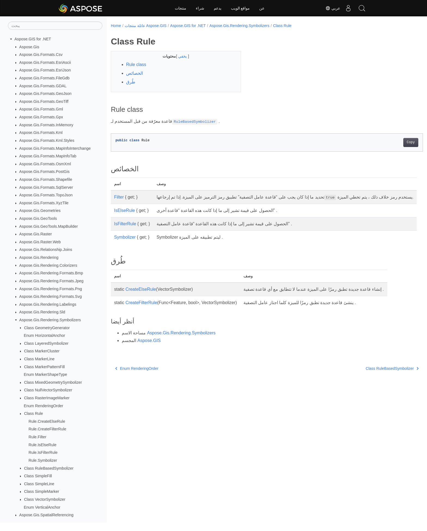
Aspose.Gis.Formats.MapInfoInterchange (55, 148)
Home (116, 25)
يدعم (217, 8)
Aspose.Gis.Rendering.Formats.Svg (50, 296)
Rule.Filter (38, 437)
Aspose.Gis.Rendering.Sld (42, 312)
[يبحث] (55, 26)
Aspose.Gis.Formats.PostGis (44, 171)
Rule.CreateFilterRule (47, 429)
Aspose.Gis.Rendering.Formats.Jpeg (51, 281)
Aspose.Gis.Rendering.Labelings (48, 304)
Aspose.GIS (148, 347)
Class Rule (33, 413)
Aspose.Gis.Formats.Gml (41, 109)
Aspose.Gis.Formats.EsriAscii (45, 62)
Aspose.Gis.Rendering (39, 257)
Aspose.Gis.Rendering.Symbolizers (50, 320)
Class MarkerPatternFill (44, 367)
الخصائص (134, 73)
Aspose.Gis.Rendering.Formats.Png (50, 289)
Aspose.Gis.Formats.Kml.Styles (46, 140)
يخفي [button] (179, 56)
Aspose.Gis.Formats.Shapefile (45, 179)
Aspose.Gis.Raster (35, 234)
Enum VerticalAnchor (42, 507)
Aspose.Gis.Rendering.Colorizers (48, 265)
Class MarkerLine (39, 359)
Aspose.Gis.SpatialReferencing (46, 515)
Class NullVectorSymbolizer (48, 390)
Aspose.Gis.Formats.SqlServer (46, 187)
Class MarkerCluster (41, 351)
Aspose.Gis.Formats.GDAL (43, 86)
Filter (119, 197)
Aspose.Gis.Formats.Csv (41, 54)
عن (261, 8)
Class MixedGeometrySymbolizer (53, 382)
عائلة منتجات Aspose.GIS (145, 25)
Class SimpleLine (39, 484)
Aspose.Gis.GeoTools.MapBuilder (48, 226)
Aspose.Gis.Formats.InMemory (46, 125)
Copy (389, 142)
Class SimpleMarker (41, 491)
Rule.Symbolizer (43, 460)
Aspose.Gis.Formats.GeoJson (45, 93)
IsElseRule (124, 217)
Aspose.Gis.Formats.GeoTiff (44, 101)
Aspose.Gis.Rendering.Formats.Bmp (51, 273)
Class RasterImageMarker (46, 398)
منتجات (180, 8)
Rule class (136, 64)
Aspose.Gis (29, 47)
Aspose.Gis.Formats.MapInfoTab (48, 156)
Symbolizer (125, 243)
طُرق (130, 82)
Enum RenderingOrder (43, 406)
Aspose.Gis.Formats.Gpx (41, 117)
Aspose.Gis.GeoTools (38, 218)
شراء (200, 8)
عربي (332, 8)
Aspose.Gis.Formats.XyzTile (44, 203)
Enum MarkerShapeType (45, 374)
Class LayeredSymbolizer (46, 343)
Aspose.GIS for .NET (32, 39)
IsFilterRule (125, 230)
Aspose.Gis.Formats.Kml (41, 132)
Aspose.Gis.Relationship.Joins (45, 249)
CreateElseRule (141, 295)
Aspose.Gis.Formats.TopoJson (46, 195)
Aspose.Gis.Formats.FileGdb (44, 78)
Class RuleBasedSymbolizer (49, 468)
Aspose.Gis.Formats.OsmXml (45, 164)
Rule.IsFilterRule (43, 452)
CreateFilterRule (141, 309)
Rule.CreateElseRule (47, 421)
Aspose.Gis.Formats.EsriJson (45, 70)
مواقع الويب (240, 8)
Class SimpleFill (38, 476)
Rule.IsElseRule (42, 445)
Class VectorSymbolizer (44, 499)
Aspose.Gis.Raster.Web (40, 242)
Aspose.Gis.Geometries (40, 210)
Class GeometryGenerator (47, 328)
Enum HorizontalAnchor (44, 335)
